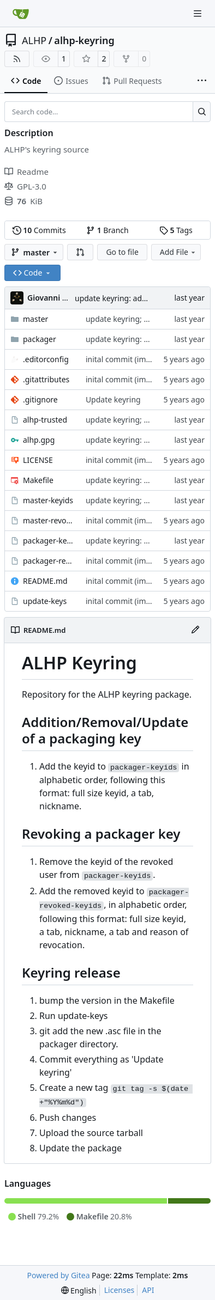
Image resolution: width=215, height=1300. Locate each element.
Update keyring (113, 399)
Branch (107, 230)
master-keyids (48, 500)
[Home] (20, 13)
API (148, 1290)
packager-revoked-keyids (49, 561)
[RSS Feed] (16, 59)
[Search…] (202, 111)
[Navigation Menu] (199, 13)
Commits (39, 230)
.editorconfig (46, 359)
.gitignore (40, 399)
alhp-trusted (45, 419)
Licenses (119, 1290)
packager (39, 339)
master (35, 319)
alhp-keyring (84, 40)
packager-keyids (49, 540)
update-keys (45, 601)
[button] (80, 252)
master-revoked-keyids (49, 520)
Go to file (122, 252)
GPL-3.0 (25, 186)
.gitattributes (46, 379)
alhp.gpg (39, 440)
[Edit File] (195, 630)
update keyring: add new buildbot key (142, 298)
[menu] (79, 1290)
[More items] (202, 81)
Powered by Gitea (58, 1275)
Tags (176, 230)
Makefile (38, 480)
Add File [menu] (178, 252)
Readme (26, 171)
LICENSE (38, 460)
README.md (45, 581)
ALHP (34, 40)
